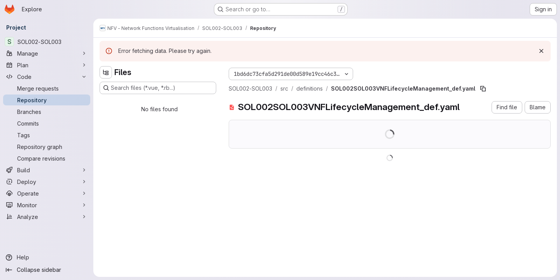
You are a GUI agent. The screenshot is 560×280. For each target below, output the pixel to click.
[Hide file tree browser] (106, 72)
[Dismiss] (541, 51)
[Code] (46, 76)
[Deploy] (46, 181)
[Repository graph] (46, 146)
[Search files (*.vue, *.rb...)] (158, 88)
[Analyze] (46, 216)
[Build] (46, 169)
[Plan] (46, 65)
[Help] (46, 257)
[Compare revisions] (46, 158)
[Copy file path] (483, 88)
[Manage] (46, 53)
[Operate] (46, 193)
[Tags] (46, 135)
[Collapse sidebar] (46, 269)
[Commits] (46, 123)
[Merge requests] (46, 88)
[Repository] (46, 99)
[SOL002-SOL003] (46, 41)
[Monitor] (46, 205)
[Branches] (46, 111)
